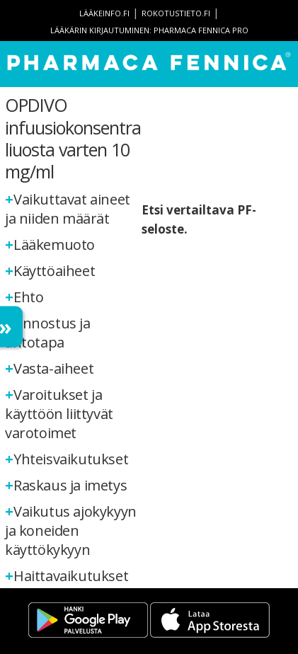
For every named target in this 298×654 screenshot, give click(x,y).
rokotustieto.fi (176, 13)
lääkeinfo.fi (104, 13)
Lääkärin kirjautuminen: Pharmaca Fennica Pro (149, 30)
